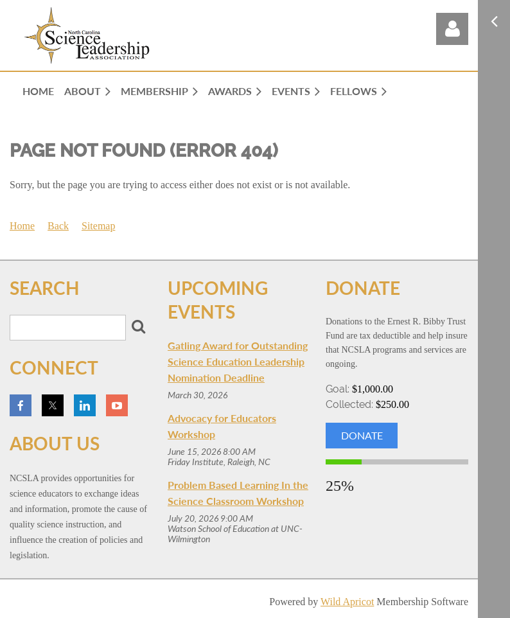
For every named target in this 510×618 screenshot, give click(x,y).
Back (58, 225)
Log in (452, 29)
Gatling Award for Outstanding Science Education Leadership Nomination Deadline (238, 361)
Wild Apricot (347, 601)
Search (138, 326)
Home (22, 225)
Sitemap (98, 225)
